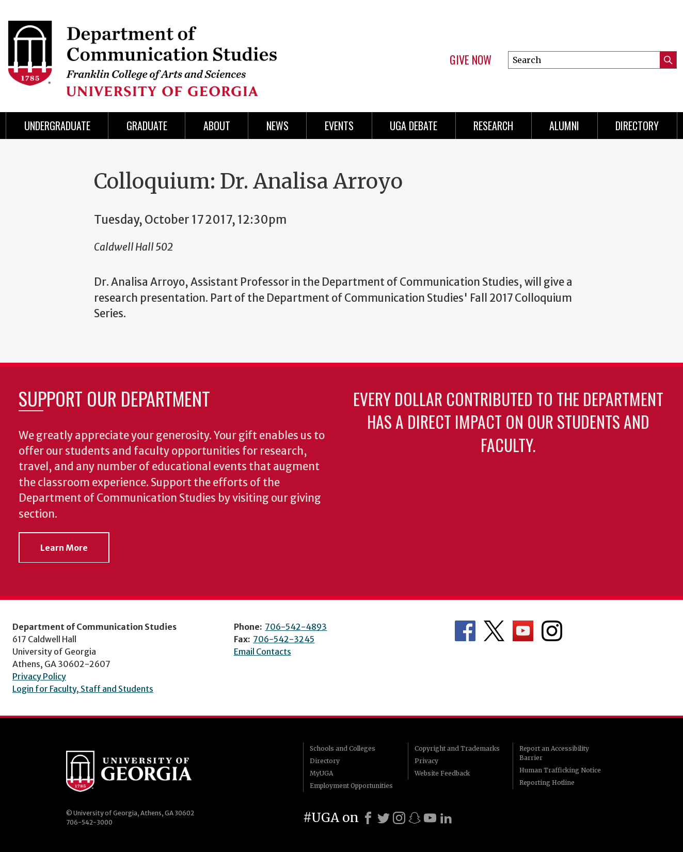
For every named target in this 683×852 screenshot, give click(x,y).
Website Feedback (442, 773)
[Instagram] (399, 818)
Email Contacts (262, 651)
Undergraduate (57, 125)
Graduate (146, 125)
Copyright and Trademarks (457, 748)
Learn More (64, 548)
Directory (637, 125)
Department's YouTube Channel (523, 631)
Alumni (564, 125)
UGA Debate (413, 125)
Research (493, 125)
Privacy (426, 761)
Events (339, 125)
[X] (383, 818)
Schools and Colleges (342, 748)
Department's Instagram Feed (552, 631)
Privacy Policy (39, 676)
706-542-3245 (283, 639)
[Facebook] (368, 818)
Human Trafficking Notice (560, 770)
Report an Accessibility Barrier (554, 753)
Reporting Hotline (547, 782)
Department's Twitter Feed (494, 631)
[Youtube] (430, 818)
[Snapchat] (414, 818)
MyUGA (321, 773)
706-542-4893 (296, 627)
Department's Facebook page (465, 631)
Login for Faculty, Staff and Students (82, 689)
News (277, 125)
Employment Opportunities (351, 785)
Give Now (470, 60)
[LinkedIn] (446, 818)
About (216, 125)
